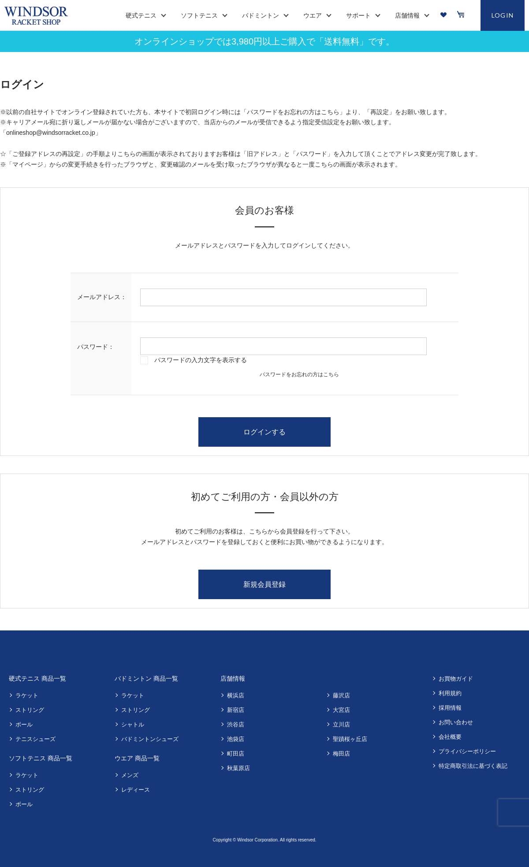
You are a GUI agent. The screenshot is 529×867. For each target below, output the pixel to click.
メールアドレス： (102, 296)
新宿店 (235, 710)
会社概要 (450, 737)
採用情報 (450, 707)
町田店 (235, 753)
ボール (24, 724)
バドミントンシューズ (150, 739)
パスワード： (95, 346)
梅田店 (341, 753)
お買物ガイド (456, 678)
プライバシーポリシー (467, 751)
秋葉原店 (238, 768)
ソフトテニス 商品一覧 (40, 758)
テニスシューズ (35, 739)
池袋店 (235, 739)
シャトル (132, 724)
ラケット (26, 695)
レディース (135, 789)
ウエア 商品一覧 (137, 758)
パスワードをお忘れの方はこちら (299, 374)
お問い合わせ (456, 722)
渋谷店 (235, 724)
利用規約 (450, 693)
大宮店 (341, 710)
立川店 (341, 724)
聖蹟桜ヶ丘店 (350, 739)
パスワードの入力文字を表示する (200, 359)
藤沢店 (341, 695)
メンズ (129, 775)
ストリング (29, 710)
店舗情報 (232, 678)
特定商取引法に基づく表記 (473, 766)
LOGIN (503, 15)
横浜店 (235, 695)
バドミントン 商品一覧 (146, 678)
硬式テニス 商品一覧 (37, 678)
